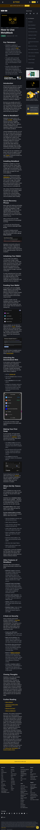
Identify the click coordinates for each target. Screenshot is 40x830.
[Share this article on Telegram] (33, 13)
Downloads (3, 788)
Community (3, 784)
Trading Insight (32, 777)
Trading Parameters (33, 794)
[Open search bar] (29, 2)
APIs (31, 791)
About (2, 769)
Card (11, 776)
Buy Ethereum (23, 806)
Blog (2, 782)
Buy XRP (22, 803)
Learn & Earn (23, 785)
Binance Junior (13, 775)
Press (2, 775)
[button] (37, 2)
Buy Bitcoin (22, 800)
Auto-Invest (13, 782)
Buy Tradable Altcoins (24, 807)
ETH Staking (13, 784)
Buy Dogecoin (23, 804)
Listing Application (23, 773)
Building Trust (3, 781)
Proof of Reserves (33, 779)
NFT (11, 785)
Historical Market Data (34, 776)
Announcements (4, 772)
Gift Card (12, 779)
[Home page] (16, 2)
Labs (21, 777)
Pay (11, 772)
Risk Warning (3, 785)
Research (12, 788)
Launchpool (13, 781)
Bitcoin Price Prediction (24, 793)
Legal (2, 776)
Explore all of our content (20, 761)
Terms (2, 778)
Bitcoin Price (23, 788)
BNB (31, 772)
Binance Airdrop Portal (34, 795)
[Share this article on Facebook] (30, 13)
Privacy (2, 779)
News (2, 773)
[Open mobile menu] (37, 2)
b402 (21, 780)
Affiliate (31, 769)
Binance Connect (23, 778)
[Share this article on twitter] (26, 13)
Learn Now (27, 5)
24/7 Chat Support (33, 784)
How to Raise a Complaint (34, 799)
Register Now (32, 113)
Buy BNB (22, 801)
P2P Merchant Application (25, 769)
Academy (12, 778)
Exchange (12, 769)
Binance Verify (32, 792)
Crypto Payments (14, 773)
